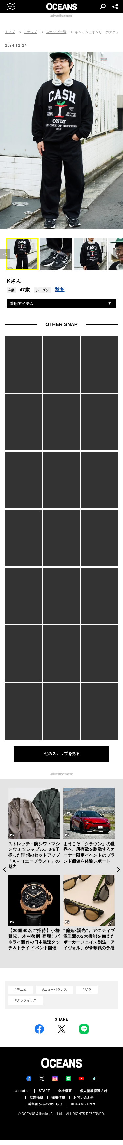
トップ (10, 32)
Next (119, 870)
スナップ (30, 32)
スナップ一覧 (56, 32)
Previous (4, 870)
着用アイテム (21, 303)
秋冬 (59, 289)
